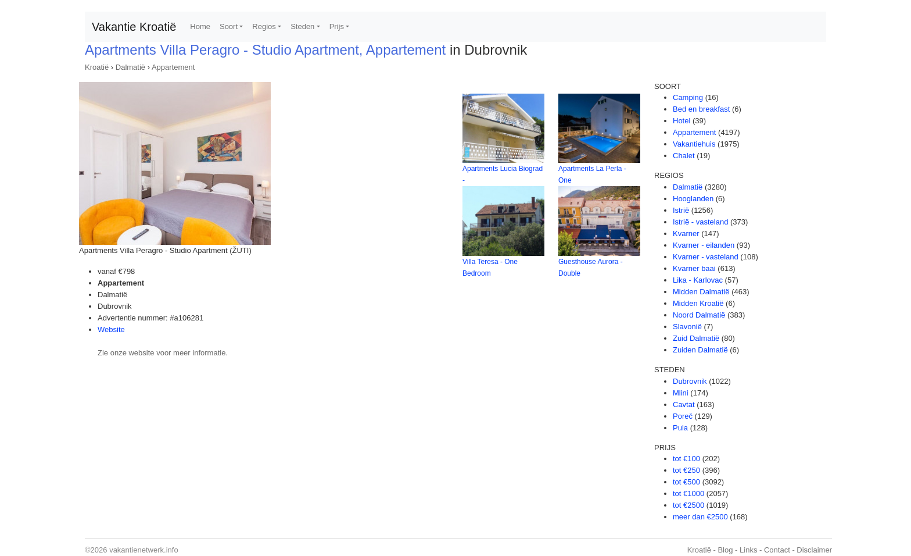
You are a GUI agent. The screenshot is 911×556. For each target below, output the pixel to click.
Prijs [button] (336, 26)
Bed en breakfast (701, 109)
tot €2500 (688, 505)
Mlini (680, 393)
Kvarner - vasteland (705, 256)
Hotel (681, 120)
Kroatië (97, 67)
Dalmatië (130, 67)
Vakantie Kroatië (134, 26)
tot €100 (686, 458)
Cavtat (684, 404)
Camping (688, 97)
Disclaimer (814, 550)
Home (200, 26)
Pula (680, 427)
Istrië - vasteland (700, 222)
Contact (777, 550)
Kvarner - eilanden (703, 245)
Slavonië (687, 326)
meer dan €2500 (700, 516)
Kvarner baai (694, 268)
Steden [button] (302, 26)
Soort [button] (229, 26)
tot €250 (686, 470)
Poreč (683, 416)
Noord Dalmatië (699, 315)
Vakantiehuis (694, 144)
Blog (725, 550)
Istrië (681, 210)
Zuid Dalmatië (696, 338)
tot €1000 (688, 493)
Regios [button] (263, 26)
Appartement (173, 67)
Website (111, 329)
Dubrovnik (690, 381)
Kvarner (686, 233)
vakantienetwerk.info (143, 550)
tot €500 (686, 481)
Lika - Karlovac (698, 280)
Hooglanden (693, 198)
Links (748, 550)
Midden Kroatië (698, 303)
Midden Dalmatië (701, 291)
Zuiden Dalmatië (700, 349)
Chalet (684, 155)
